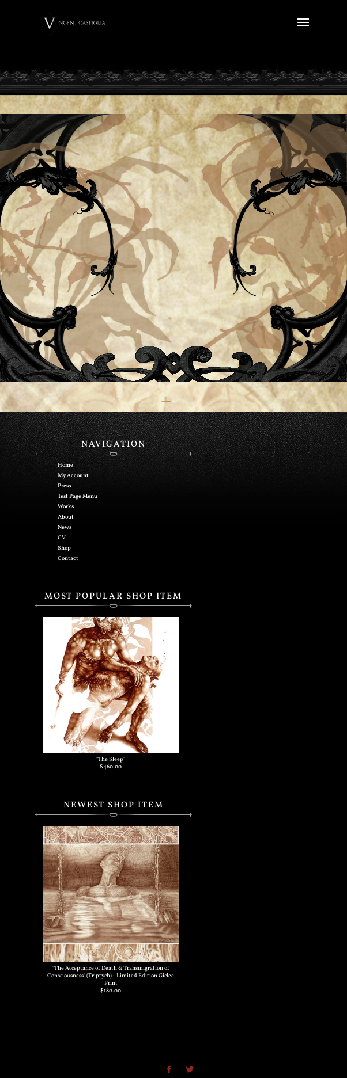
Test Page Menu (77, 496)
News (64, 527)
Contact (68, 558)
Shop (64, 548)
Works (66, 506)
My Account (73, 475)
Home (65, 465)
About (66, 517)
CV (62, 538)
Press (64, 486)
